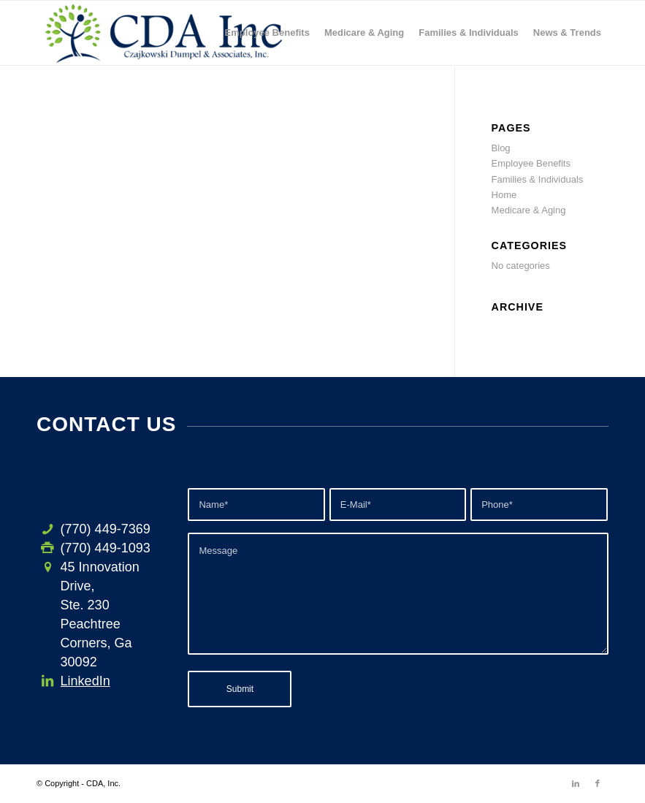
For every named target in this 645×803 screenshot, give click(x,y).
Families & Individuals (538, 179)
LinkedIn (85, 681)
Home (504, 194)
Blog (501, 147)
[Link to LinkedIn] (576, 783)
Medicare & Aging (529, 210)
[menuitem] (267, 33)
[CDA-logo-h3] (164, 33)
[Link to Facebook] (597, 783)
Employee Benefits (531, 163)
